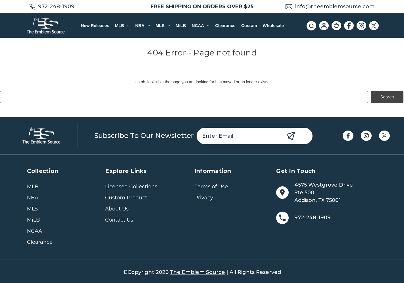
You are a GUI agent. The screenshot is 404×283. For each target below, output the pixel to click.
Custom (249, 25)
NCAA (200, 25)
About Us (117, 209)
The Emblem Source (197, 272)
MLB (122, 25)
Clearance (225, 25)
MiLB (181, 25)
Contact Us (119, 220)
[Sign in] (324, 25)
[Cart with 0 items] (336, 25)
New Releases (95, 25)
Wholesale (273, 25)
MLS (163, 25)
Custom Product (126, 198)
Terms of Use (211, 186)
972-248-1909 (56, 6)
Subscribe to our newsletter (144, 135)
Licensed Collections (131, 186)
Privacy (203, 198)
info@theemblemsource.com (334, 6)
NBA (142, 25)
